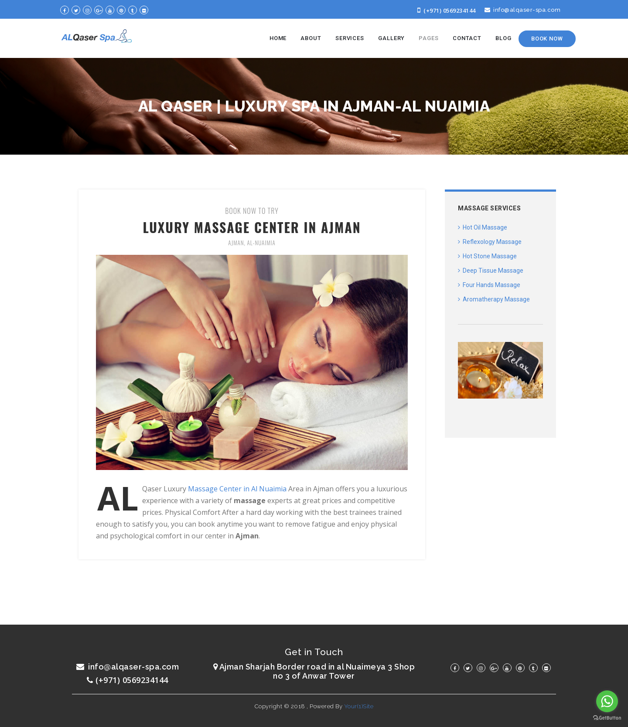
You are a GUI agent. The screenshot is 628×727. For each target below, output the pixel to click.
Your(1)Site (359, 706)
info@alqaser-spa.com (523, 10)
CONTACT (467, 38)
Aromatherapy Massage (494, 299)
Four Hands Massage (489, 284)
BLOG (503, 38)
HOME (278, 38)
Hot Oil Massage (482, 227)
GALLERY (391, 38)
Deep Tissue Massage (490, 270)
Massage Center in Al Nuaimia (238, 489)
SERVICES (349, 38)
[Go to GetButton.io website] (607, 718)
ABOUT (310, 38)
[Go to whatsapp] (607, 701)
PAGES (429, 38)
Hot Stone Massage (487, 256)
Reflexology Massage (490, 241)
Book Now (547, 38)
